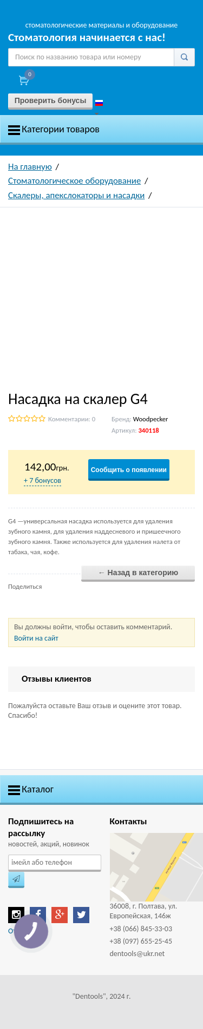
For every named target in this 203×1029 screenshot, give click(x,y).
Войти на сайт (36, 638)
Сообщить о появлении (129, 470)
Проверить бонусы (51, 100)
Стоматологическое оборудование (74, 180)
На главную (30, 166)
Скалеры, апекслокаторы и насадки (76, 195)
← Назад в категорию (138, 572)
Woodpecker (150, 419)
